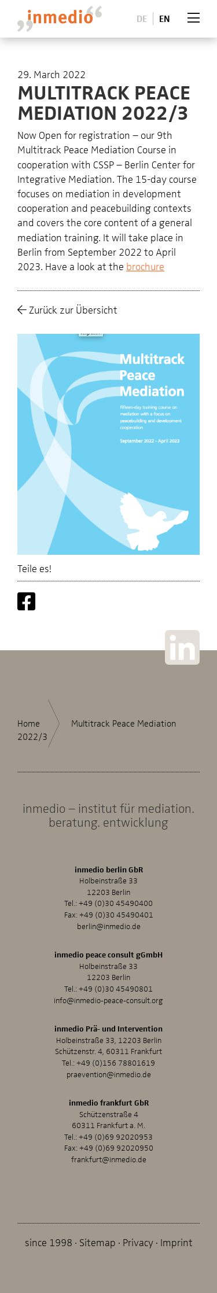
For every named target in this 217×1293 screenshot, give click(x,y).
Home (28, 723)
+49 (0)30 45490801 (116, 988)
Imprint (176, 1242)
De (142, 18)
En (164, 18)
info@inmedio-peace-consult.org (108, 999)
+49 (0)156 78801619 (115, 1062)
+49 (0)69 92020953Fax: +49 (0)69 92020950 (108, 1142)
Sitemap (97, 1242)
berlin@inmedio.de (109, 925)
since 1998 (48, 1242)
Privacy (138, 1242)
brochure (145, 266)
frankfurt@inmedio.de (108, 1159)
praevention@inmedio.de (109, 1074)
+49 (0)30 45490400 (116, 902)
